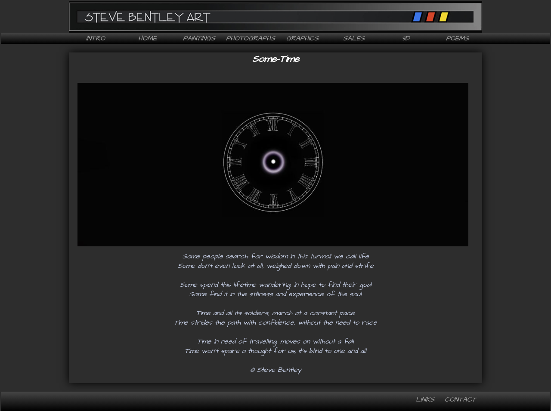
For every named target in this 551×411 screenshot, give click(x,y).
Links (425, 399)
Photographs (250, 38)
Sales (354, 38)
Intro (95, 38)
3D (405, 38)
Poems (457, 38)
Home (147, 38)
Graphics (302, 38)
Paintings (199, 38)
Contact (460, 399)
